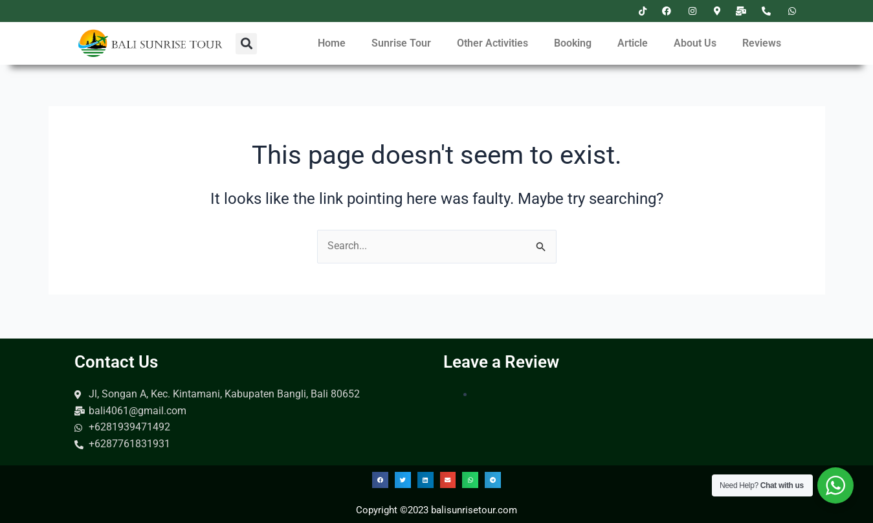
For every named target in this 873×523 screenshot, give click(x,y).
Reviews (761, 43)
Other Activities (492, 43)
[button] (246, 43)
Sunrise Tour (401, 43)
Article (632, 43)
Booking (572, 43)
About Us (695, 43)
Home (332, 43)
